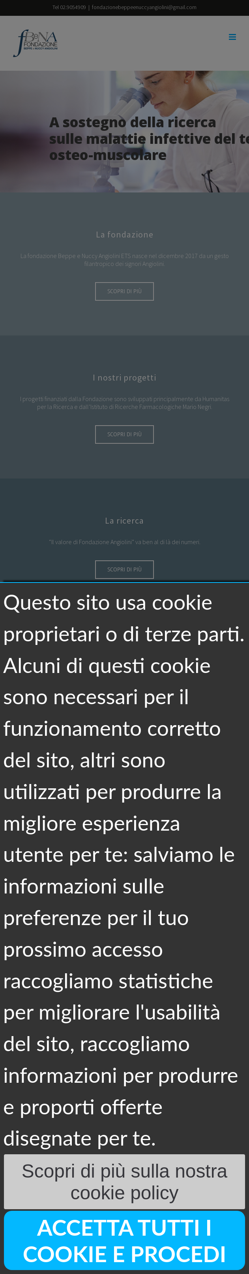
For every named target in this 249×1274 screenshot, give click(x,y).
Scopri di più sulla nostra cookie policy (124, 1182)
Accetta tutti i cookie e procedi (125, 1240)
